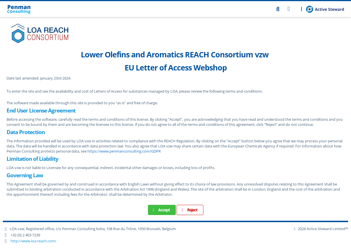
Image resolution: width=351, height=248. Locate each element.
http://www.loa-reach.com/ (33, 240)
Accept (160, 209)
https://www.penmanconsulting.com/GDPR (124, 151)
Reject (188, 209)
